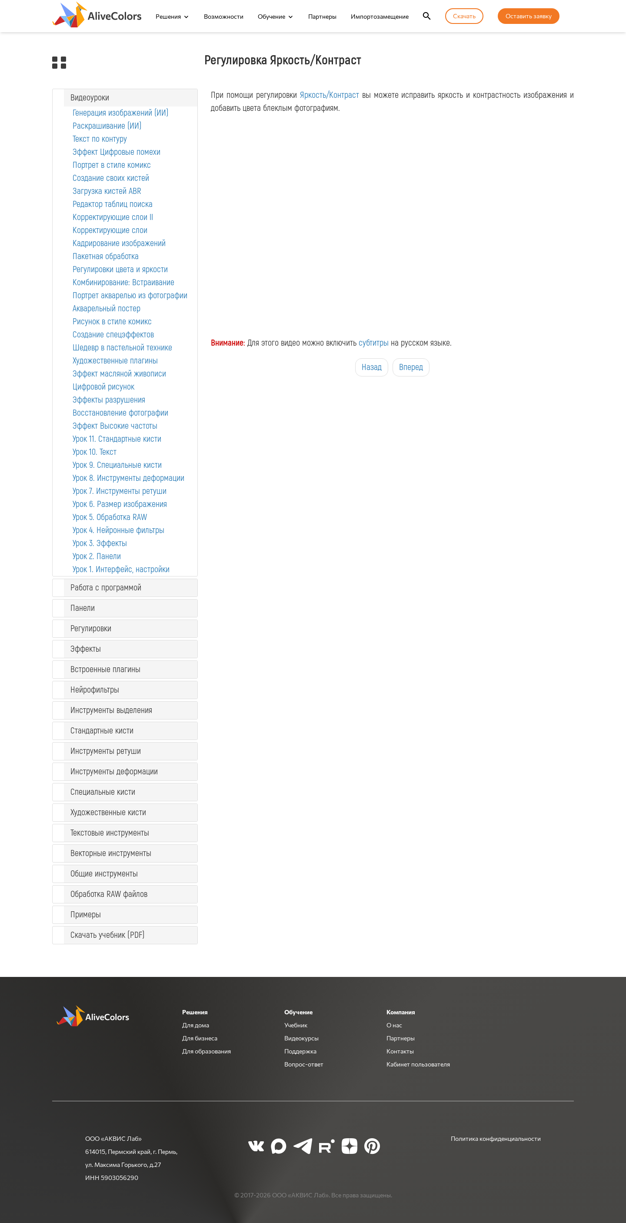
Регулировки (90, 628)
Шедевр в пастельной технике (122, 347)
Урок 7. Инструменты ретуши (119, 491)
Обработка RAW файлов (108, 894)
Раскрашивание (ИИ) (107, 125)
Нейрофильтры (94, 689)
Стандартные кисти (101, 730)
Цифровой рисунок (103, 386)
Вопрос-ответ (303, 1064)
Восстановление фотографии (120, 412)
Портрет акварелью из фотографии (130, 295)
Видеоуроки (89, 97)
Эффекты (85, 648)
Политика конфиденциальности (496, 1138)
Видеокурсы (301, 1038)
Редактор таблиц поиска (113, 204)
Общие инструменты (104, 873)
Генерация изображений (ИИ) (121, 112)
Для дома (195, 1025)
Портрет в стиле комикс (112, 165)
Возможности (223, 16)
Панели (82, 608)
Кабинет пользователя (418, 1064)
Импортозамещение (380, 16)
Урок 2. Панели (97, 556)
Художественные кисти (108, 812)
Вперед (411, 367)
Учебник (295, 1025)
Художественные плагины (115, 360)
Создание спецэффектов (113, 334)
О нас (394, 1025)
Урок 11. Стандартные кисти (117, 438)
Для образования (206, 1051)
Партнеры (322, 16)
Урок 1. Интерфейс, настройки (121, 569)
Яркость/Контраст (329, 95)
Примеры (85, 914)
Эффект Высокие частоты (115, 425)
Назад (372, 367)
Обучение (271, 16)
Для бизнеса (199, 1038)
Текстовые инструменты (109, 832)
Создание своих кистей (111, 178)
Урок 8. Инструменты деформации (128, 478)
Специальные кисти (102, 791)
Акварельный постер (106, 308)
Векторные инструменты (110, 853)
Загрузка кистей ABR (107, 191)
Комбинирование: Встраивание (123, 282)
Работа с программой (105, 587)
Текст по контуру (100, 138)
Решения (168, 16)
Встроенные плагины (105, 669)
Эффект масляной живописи (119, 373)
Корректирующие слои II (113, 217)
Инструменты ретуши (105, 751)
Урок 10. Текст (95, 452)
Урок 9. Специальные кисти (117, 465)
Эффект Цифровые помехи (116, 152)
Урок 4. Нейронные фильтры (118, 530)
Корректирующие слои (110, 230)
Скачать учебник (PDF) (107, 935)
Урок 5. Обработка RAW (110, 517)
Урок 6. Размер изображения (120, 504)
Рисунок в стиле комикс (112, 321)
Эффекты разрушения (109, 399)
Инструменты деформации (114, 771)
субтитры (374, 342)
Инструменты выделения (111, 710)
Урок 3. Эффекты (100, 543)
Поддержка (300, 1051)
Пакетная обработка (106, 256)
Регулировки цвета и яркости (120, 269)
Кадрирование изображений (119, 243)
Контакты (400, 1051)
